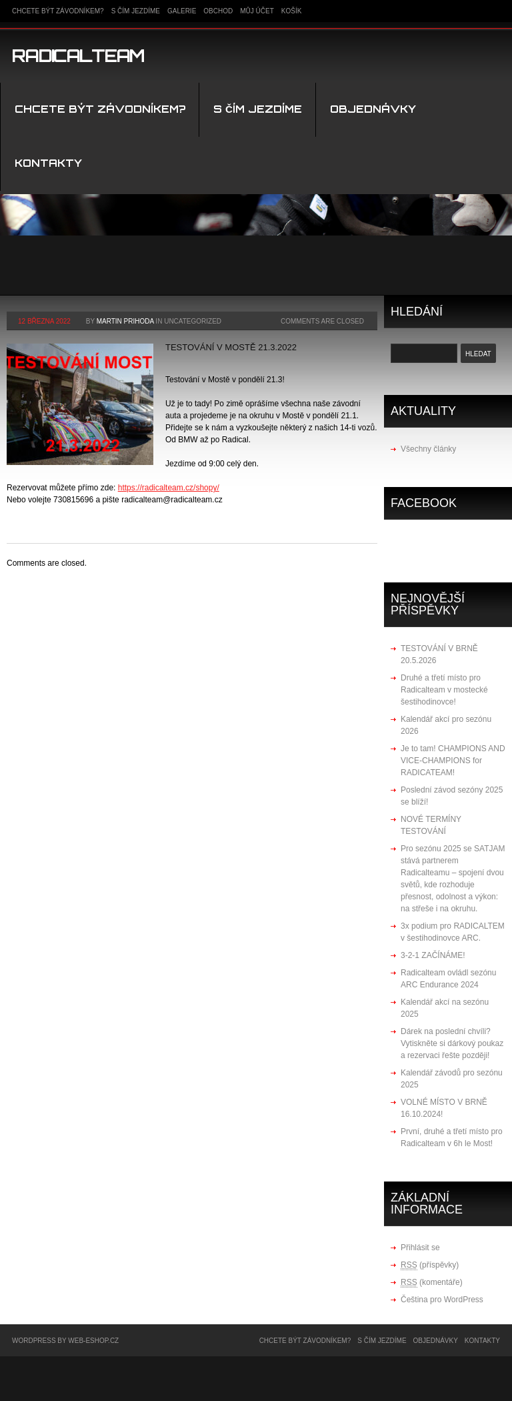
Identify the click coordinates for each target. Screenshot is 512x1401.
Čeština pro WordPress (442, 1299)
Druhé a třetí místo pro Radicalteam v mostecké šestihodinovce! (444, 690)
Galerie (181, 11)
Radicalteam (78, 55)
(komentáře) (432, 1283)
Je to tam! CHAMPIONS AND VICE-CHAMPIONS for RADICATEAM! (453, 760)
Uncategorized (192, 321)
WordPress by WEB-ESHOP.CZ (65, 1340)
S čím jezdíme (135, 11)
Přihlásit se (420, 1247)
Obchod (218, 11)
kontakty (48, 163)
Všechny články (428, 449)
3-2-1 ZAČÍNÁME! (433, 955)
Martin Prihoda (125, 321)
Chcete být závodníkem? (58, 11)
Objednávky (373, 109)
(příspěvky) (430, 1265)
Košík (291, 11)
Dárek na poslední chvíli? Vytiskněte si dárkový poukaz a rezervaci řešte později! (452, 1043)
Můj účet (257, 11)
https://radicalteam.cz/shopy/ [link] (168, 487)
